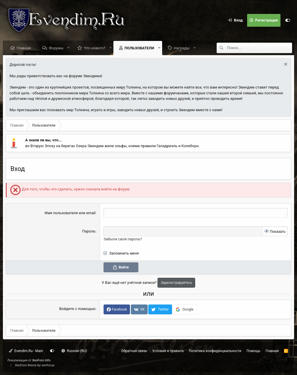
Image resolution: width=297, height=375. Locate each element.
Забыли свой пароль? (123, 239)
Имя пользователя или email (70, 213)
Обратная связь (134, 351)
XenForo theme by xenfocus (35, 365)
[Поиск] (259, 48)
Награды (181, 48)
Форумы (56, 48)
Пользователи (139, 48)
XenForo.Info (41, 360)
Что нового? (94, 48)
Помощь (253, 351)
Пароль (88, 231)
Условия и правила (168, 351)
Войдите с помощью (77, 309)
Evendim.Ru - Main (26, 351)
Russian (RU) (74, 351)
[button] (69, 48)
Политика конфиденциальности (215, 351)
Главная (24, 48)
